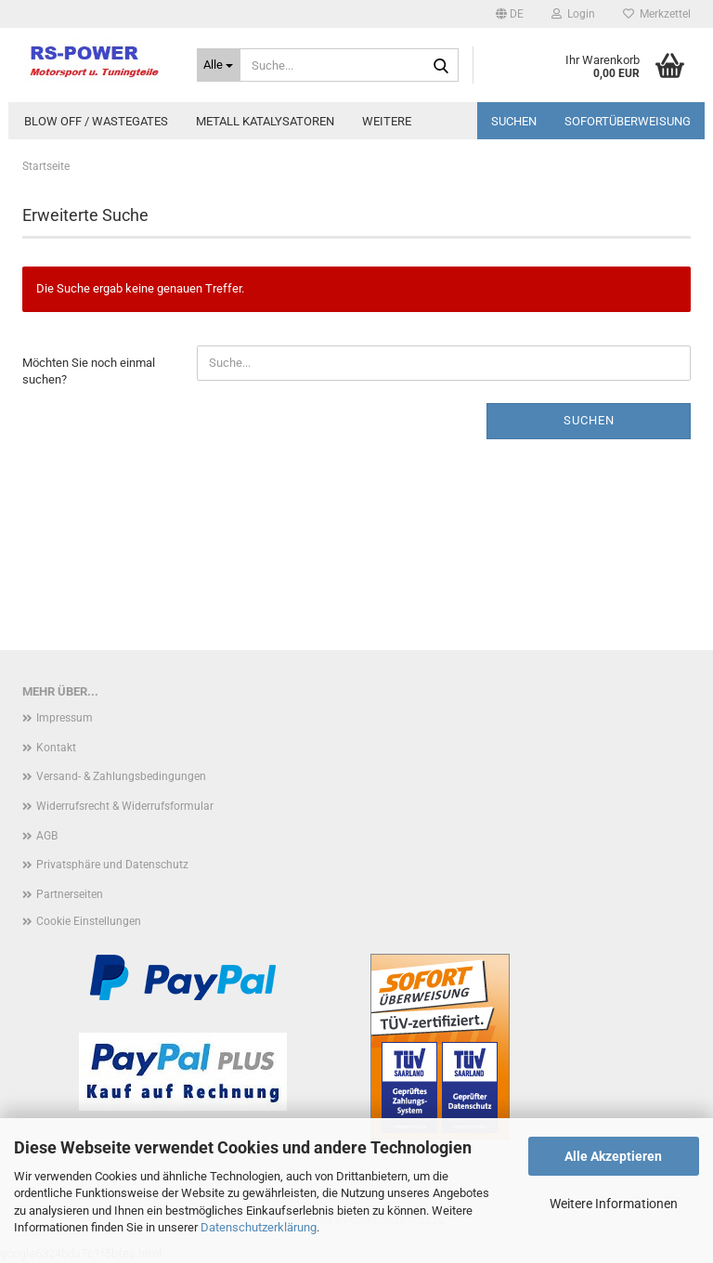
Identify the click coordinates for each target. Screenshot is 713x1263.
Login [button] (573, 13)
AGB (47, 835)
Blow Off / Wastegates (96, 121)
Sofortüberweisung (627, 121)
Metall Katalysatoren (265, 121)
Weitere (386, 121)
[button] (510, 14)
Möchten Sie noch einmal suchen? (88, 371)
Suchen (514, 121)
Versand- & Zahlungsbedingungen (121, 776)
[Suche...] (219, 65)
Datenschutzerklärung (259, 1227)
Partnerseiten (69, 894)
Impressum (64, 717)
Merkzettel (657, 13)
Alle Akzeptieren (613, 1156)
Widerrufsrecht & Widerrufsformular (125, 806)
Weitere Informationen (614, 1203)
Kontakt (56, 747)
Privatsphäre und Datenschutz (112, 864)
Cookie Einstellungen (88, 921)
